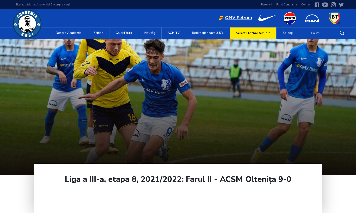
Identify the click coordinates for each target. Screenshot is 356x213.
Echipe (98, 33)
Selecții (288, 33)
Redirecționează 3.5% (208, 33)
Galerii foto (124, 33)
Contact (306, 4)
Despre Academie (69, 33)
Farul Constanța (286, 4)
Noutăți (150, 33)
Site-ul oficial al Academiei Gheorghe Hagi (43, 4)
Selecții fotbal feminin (253, 33)
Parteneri (266, 4)
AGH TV (174, 33)
